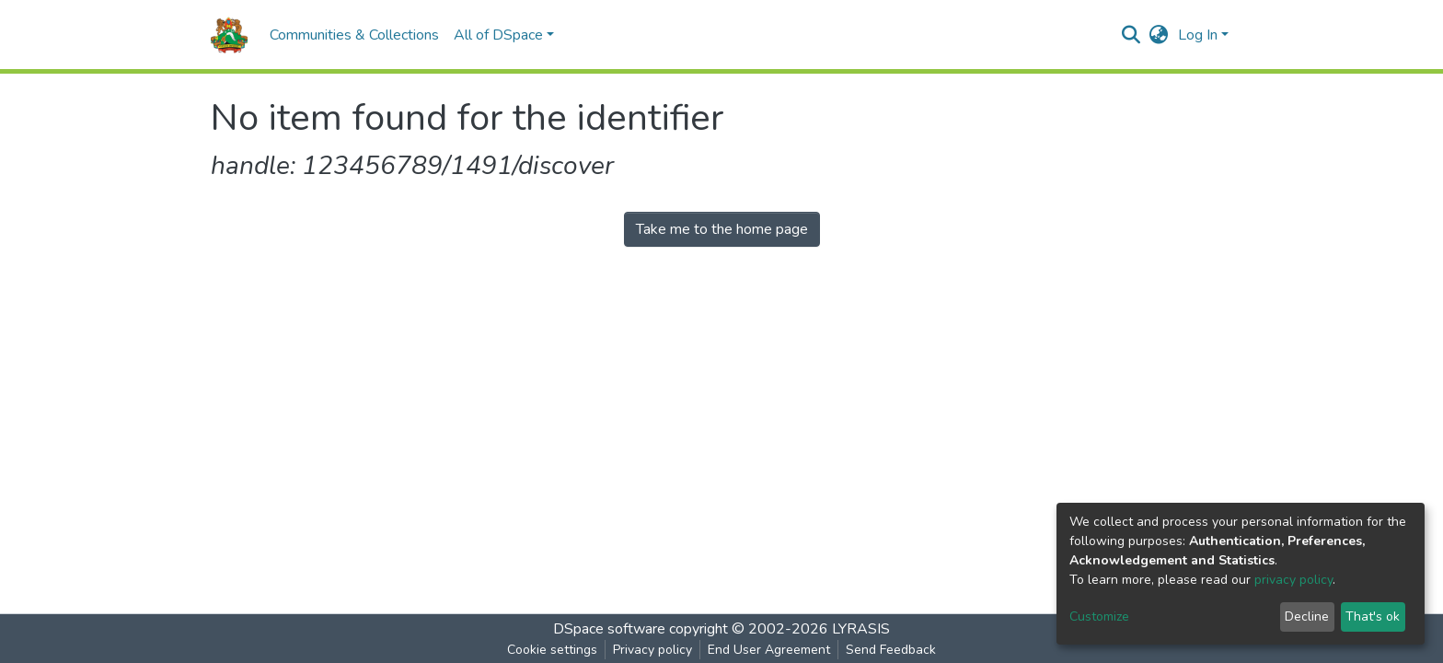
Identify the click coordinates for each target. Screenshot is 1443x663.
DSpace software (609, 629)
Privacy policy (652, 649)
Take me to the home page (722, 229)
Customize (1099, 616)
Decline (1307, 616)
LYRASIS (861, 629)
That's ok (1372, 616)
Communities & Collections (354, 35)
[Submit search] (1131, 35)
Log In (1198, 35)
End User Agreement (769, 649)
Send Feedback (891, 649)
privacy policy (1293, 579)
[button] (1159, 35)
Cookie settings (552, 649)
